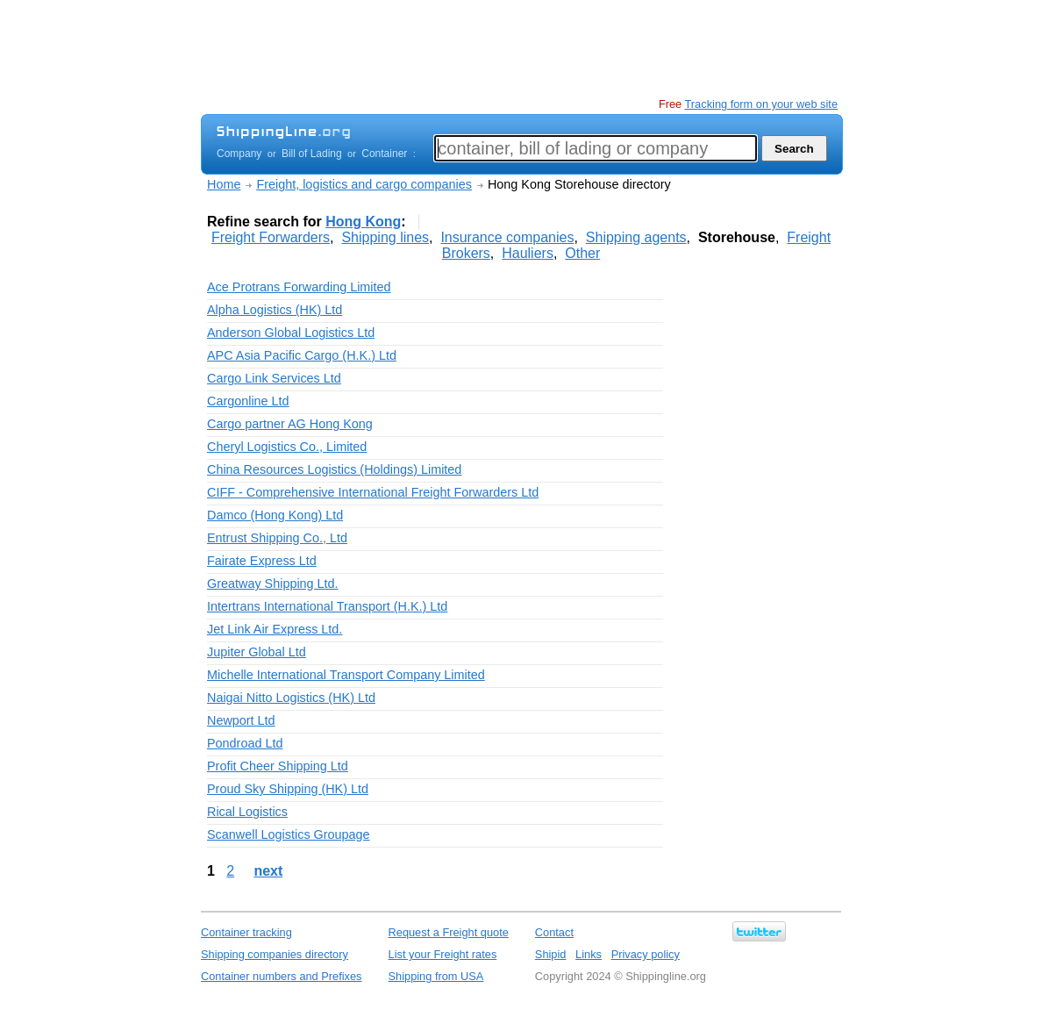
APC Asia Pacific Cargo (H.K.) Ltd (301, 355)
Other (582, 253)
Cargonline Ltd (248, 401)
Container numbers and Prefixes (281, 976)
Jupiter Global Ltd (256, 652)
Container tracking (246, 932)
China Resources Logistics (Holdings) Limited (334, 469)
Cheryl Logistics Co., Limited (287, 447)
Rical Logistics (247, 812)
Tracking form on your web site (761, 104)
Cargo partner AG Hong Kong (290, 424)
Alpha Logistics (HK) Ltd (274, 310)
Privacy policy (645, 954)
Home (223, 184)
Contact (554, 932)
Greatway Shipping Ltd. (273, 583)
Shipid (551, 954)
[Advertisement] (520, 48)
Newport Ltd (241, 720)
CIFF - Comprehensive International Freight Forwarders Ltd (373, 492)
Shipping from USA (436, 976)
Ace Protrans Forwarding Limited (299, 287)
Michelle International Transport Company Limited (346, 675)
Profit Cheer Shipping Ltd (277, 766)
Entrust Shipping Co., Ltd (277, 538)
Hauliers (527, 253)
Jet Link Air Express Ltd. (274, 629)
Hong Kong (363, 221)
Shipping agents (636, 237)
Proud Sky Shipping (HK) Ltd (287, 789)
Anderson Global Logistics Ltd (291, 333)
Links (588, 954)
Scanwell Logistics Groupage (288, 834)
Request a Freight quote (449, 932)
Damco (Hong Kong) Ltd (275, 515)
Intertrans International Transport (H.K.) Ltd (327, 606)
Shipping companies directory (274, 954)
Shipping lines (385, 237)
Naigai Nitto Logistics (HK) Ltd (291, 698)
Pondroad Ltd (244, 743)
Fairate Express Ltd (262, 561)
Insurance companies (507, 237)
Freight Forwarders (270, 237)
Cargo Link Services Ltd (274, 378)
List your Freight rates (443, 954)
